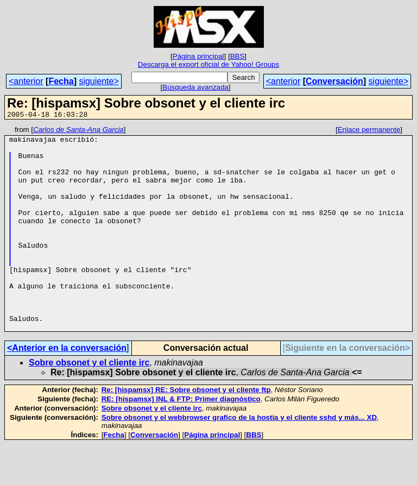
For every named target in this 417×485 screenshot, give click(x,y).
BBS (237, 56)
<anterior (26, 81)
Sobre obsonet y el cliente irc (89, 403)
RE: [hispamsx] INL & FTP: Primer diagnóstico (181, 440)
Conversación (334, 81)
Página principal (198, 56)
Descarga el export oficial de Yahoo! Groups (208, 64)
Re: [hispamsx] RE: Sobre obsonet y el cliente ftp (186, 430)
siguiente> (98, 81)
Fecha (60, 81)
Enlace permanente (369, 131)
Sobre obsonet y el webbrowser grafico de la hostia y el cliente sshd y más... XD (239, 458)
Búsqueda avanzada (195, 87)
